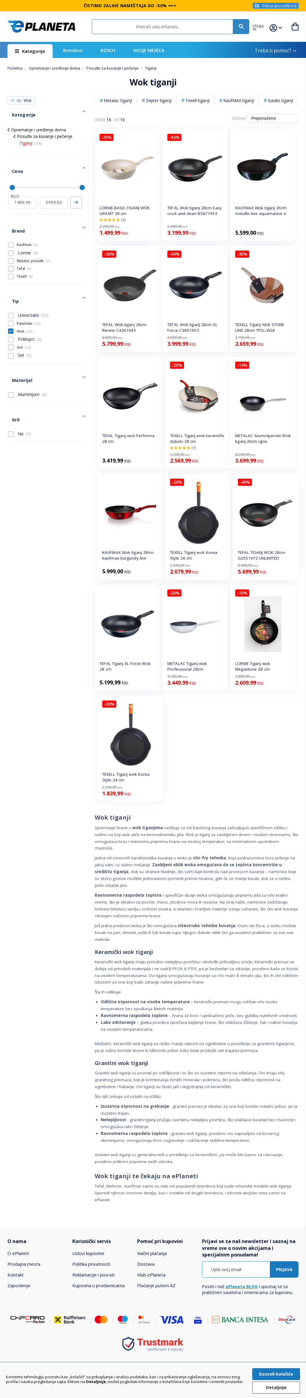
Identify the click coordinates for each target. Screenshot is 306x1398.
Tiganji (30, 136)
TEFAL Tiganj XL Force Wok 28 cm (125, 666)
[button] (261, 26)
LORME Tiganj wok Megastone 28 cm (252, 666)
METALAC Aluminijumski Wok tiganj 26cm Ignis (263, 438)
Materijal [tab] (16, 345)
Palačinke (29, 293)
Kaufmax (27, 221)
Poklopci (25, 309)
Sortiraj (239, 118)
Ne (19, 390)
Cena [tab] (12, 159)
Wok (24, 301)
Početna (15, 68)
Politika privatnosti (91, 1264)
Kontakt (15, 1275)
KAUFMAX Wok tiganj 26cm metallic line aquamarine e (261, 210)
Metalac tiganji (118, 100)
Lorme (23, 230)
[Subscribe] (284, 1269)
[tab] (36, 1241)
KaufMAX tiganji (238, 100)
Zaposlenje (18, 1285)
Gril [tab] (11, 378)
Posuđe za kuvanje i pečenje (113, 68)
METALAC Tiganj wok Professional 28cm (187, 666)
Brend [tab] (13, 210)
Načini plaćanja (152, 1253)
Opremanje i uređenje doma (55, 68)
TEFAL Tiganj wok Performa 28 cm (128, 438)
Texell (25, 253)
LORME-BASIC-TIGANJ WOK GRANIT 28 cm (125, 210)
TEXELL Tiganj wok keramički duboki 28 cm (197, 438)
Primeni (76, 186)
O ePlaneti (18, 1253)
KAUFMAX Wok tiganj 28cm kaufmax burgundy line (128, 555)
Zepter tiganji (159, 100)
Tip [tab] (10, 273)
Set (19, 325)
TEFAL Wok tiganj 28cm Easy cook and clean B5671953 (194, 210)
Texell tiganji (197, 100)
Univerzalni (28, 285)
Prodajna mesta (23, 1264)
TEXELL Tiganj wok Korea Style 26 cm (193, 555)
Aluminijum (27, 358)
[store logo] (41, 26)
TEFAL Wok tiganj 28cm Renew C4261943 (124, 327)
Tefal (24, 245)
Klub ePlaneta (151, 1275)
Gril (24, 317)
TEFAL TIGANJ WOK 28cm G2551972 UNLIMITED (261, 555)
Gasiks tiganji (280, 100)
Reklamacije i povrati (93, 1275)
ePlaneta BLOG (242, 1286)
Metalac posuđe (33, 237)
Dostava (145, 1264)
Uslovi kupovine (88, 1253)
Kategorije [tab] (18, 110)
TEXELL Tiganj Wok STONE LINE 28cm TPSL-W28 (259, 327)
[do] (54, 186)
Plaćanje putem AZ (156, 1285)
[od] (22, 186)
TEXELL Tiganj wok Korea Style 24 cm (125, 777)
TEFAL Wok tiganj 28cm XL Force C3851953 (192, 327)
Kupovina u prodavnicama (98, 1285)
